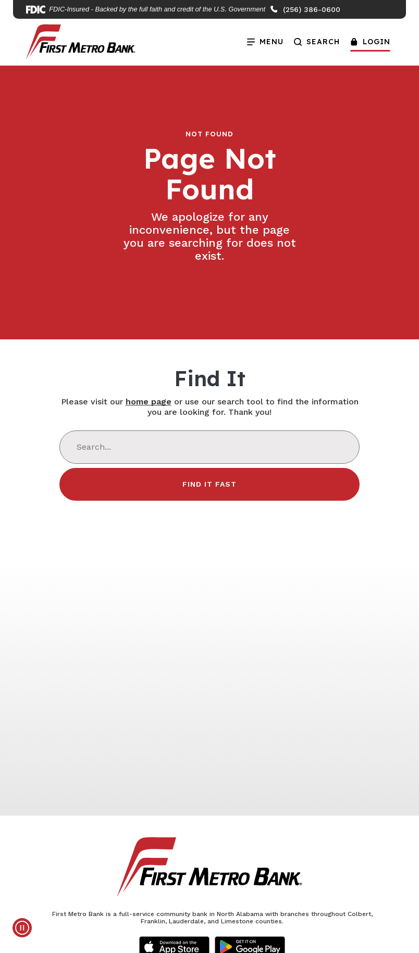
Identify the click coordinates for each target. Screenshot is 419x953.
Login (370, 41)
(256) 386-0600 (305, 9)
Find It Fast (209, 484)
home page (148, 401)
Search (317, 41)
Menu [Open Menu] (263, 39)
